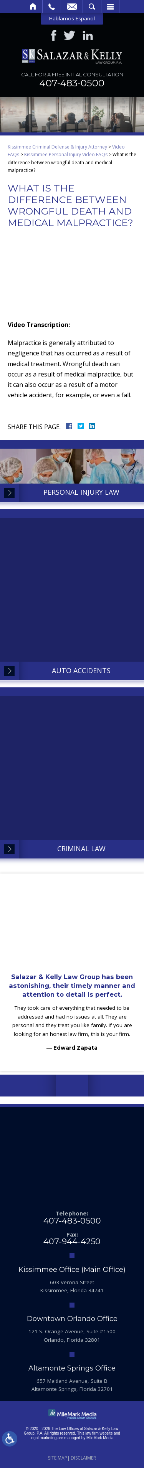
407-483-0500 (72, 83)
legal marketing (43, 1438)
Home (33, 6)
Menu (110, 6)
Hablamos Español (72, 18)
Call (52, 6)
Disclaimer (83, 1458)
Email (72, 6)
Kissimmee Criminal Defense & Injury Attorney (57, 147)
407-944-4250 (72, 1241)
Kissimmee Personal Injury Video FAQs (66, 154)
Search (92, 6)
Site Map (57, 1458)
